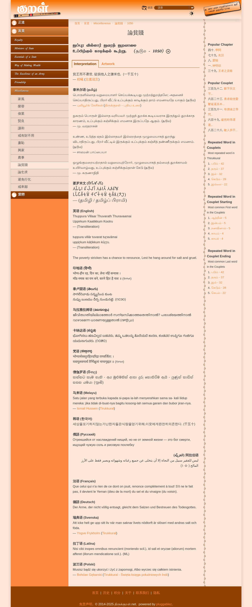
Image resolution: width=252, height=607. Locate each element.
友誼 (221, 55)
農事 (18, 158)
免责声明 (85, 604)
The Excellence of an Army (28, 74)
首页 (95, 593)
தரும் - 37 (217, 168)
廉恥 (18, 143)
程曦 (80, 79)
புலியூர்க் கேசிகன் (90, 105)
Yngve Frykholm (88, 533)
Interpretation (85, 64)
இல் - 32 (216, 174)
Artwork (108, 64)
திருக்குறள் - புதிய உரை (122, 105)
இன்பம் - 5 (218, 223)
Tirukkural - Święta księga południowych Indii (136, 575)
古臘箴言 (91, 79)
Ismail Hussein (87, 408)
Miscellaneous (20, 91)
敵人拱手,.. (231, 130)
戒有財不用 (23, 136)
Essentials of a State (24, 57)
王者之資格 (225, 70)
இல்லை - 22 (219, 184)
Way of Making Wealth (26, 65)
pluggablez (164, 604)
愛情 (215, 60)
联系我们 (142, 593)
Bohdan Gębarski (89, 575)
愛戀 (18, 194)
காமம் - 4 (217, 233)
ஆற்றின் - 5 (218, 217)
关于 (128, 593)
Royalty (17, 40)
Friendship (19, 82)
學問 (218, 50)
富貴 (18, 31)
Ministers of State (23, 48)
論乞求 (20, 173)
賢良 (18, 121)
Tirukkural (107, 408)
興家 (18, 151)
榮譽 (18, 107)
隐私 (156, 593)
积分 (117, 593)
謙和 (18, 129)
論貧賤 (20, 165)
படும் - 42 (217, 163)
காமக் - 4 (217, 238)
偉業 (18, 114)
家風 (18, 99)
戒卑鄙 (20, 187)
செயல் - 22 (218, 292)
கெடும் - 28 (218, 179)
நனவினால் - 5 (220, 228)
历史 (106, 593)
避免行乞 (21, 180)
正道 (18, 22)
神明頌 (216, 65)
